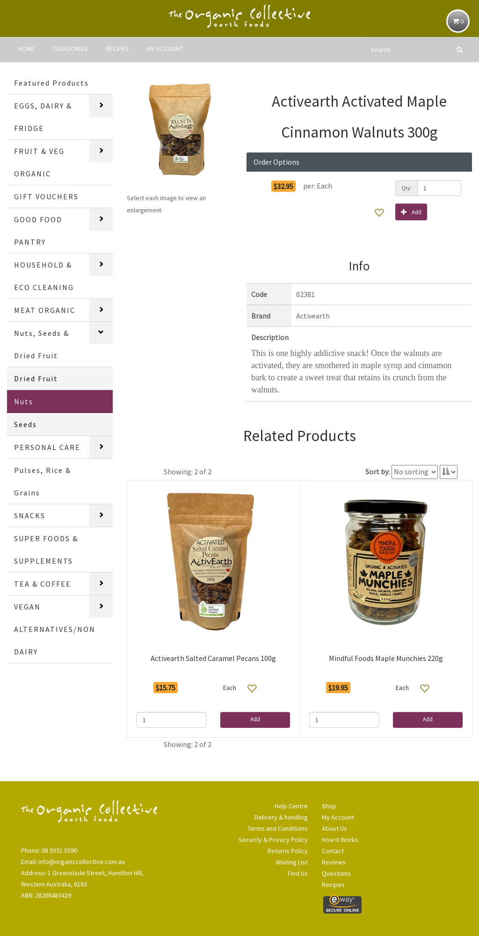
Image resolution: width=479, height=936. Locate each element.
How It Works (340, 839)
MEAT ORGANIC (44, 310)
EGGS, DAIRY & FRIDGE (43, 117)
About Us (334, 828)
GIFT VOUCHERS (46, 196)
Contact (333, 851)
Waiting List (292, 862)
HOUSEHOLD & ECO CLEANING (44, 276)
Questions (336, 873)
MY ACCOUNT (165, 48)
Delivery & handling (281, 817)
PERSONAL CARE (47, 447)
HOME (26, 48)
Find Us (298, 873)
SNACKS (29, 515)
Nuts (23, 401)
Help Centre (291, 806)
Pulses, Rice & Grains (42, 481)
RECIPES (117, 48)
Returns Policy (288, 851)
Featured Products (51, 82)
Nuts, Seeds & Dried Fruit (41, 344)
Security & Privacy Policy (273, 839)
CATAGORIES (70, 48)
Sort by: (377, 471)
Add (411, 211)
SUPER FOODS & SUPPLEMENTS (46, 550)
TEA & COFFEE (42, 583)
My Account (338, 817)
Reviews (334, 862)
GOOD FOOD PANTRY (38, 231)
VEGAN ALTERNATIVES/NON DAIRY (54, 629)
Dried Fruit (36, 378)
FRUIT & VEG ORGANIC (39, 162)
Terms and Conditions (277, 828)
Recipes (333, 884)
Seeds (25, 424)
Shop (329, 806)
